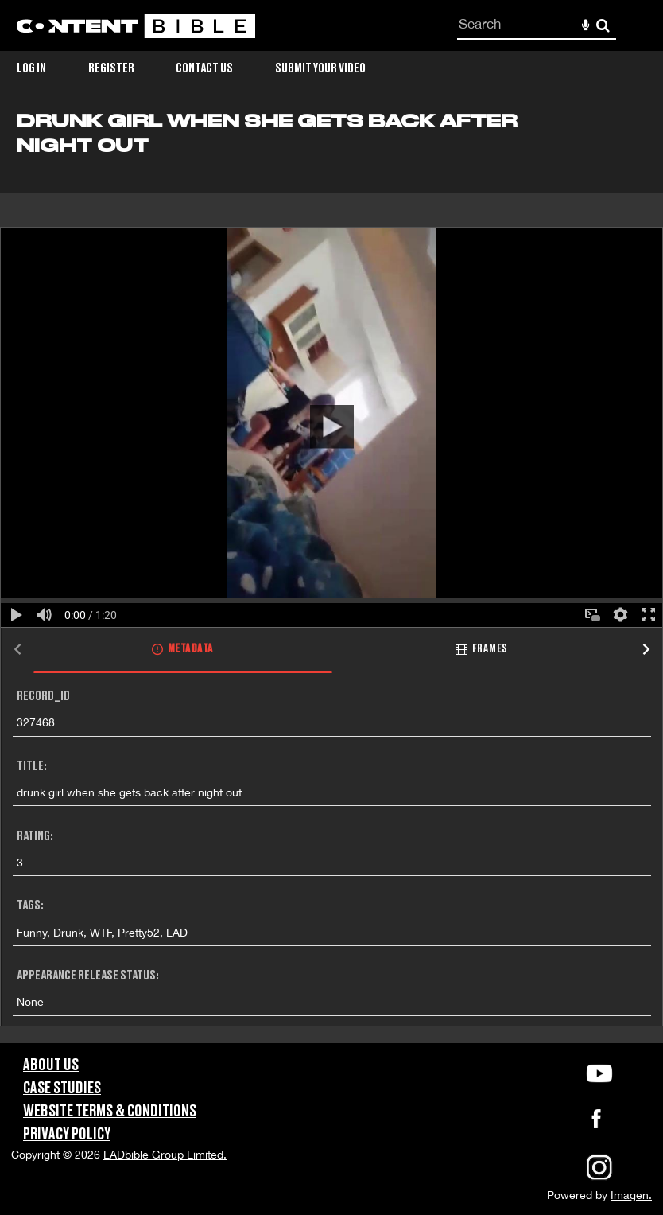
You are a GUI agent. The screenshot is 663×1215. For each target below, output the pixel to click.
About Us (51, 1065)
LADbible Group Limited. (165, 1154)
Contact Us (204, 68)
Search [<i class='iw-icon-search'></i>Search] (603, 25)
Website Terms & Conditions (109, 1112)
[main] (331, 577)
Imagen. (631, 1195)
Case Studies (62, 1088)
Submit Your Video (320, 68)
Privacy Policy (67, 1135)
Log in (31, 68)
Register (111, 68)
